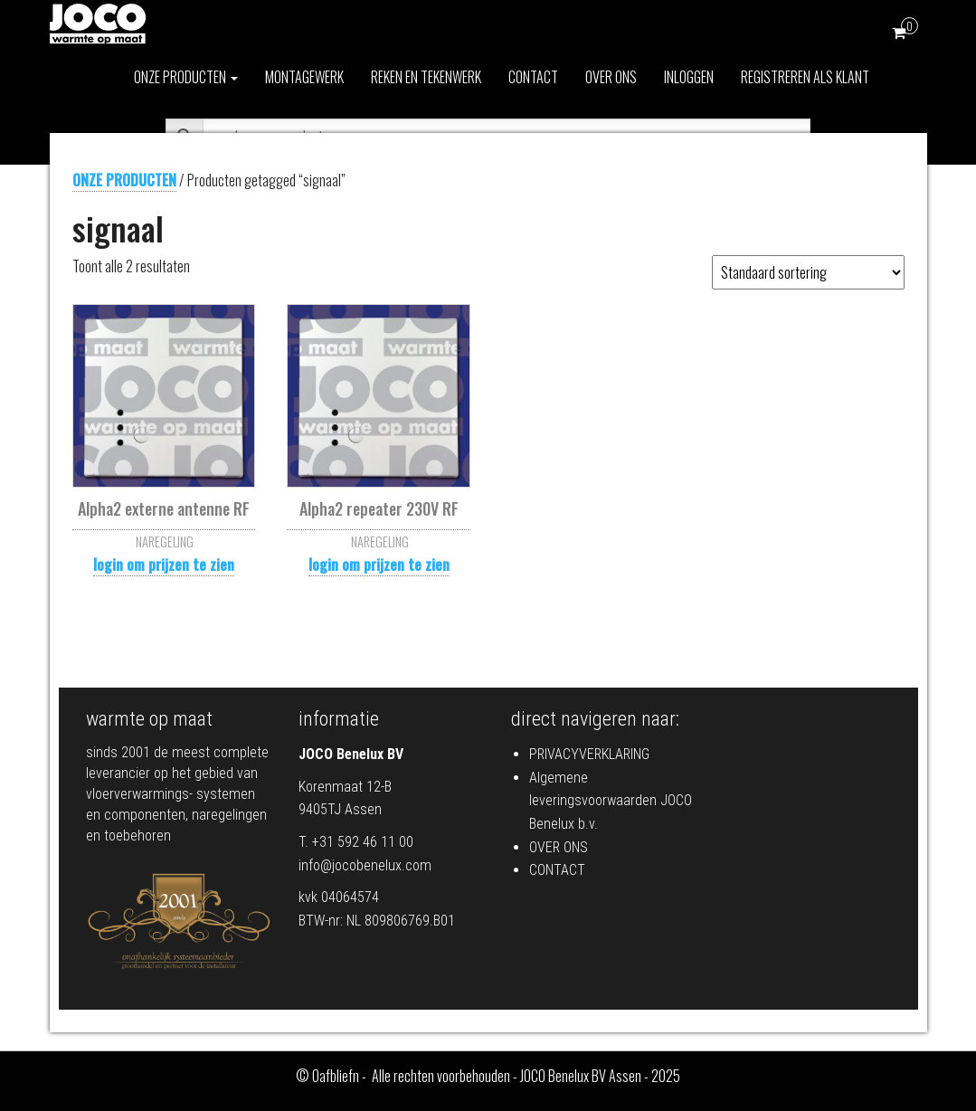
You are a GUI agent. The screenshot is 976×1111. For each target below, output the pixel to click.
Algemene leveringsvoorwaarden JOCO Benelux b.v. (610, 800)
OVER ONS (611, 77)
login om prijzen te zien (163, 564)
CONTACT (533, 77)
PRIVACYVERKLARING (589, 754)
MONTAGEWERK (304, 77)
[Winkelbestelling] (808, 272)
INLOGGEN (689, 77)
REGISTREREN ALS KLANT (805, 77)
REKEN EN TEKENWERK (426, 77)
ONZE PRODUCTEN (186, 77)
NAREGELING (165, 541)
